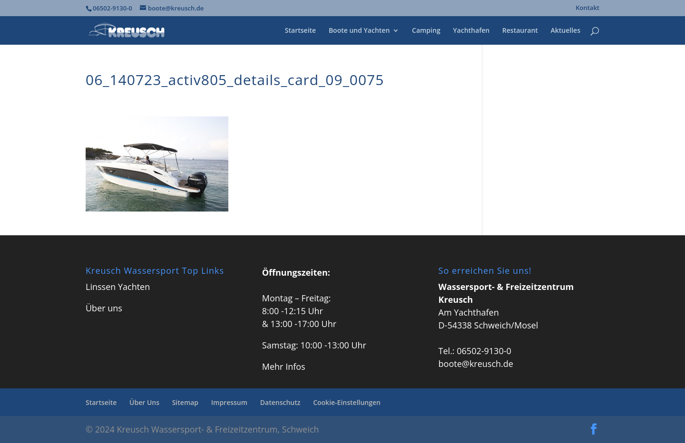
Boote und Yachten (359, 31)
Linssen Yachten (118, 286)
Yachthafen (471, 31)
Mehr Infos (283, 366)
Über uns (104, 308)
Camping (426, 31)
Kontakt (587, 8)
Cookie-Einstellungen (347, 402)
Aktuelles (565, 31)
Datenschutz (280, 402)
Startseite (300, 31)
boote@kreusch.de (476, 363)
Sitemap (185, 402)
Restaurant (520, 31)
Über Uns (144, 402)
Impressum (229, 402)
